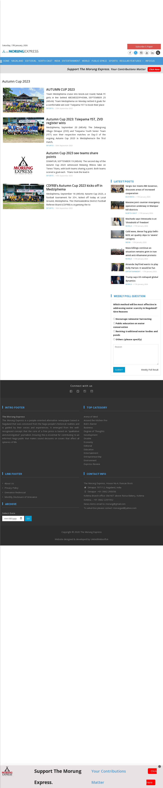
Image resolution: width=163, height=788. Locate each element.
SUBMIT (119, 369)
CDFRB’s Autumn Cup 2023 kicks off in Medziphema (74, 187)
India (57, 61)
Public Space (99, 61)
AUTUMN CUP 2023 (60, 89)
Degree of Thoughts (94, 431)
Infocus (150, 61)
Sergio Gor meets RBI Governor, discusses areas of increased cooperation (142, 190)
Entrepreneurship (92, 456)
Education (89, 449)
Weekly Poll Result (149, 370)
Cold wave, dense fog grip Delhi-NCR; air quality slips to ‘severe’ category (142, 235)
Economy (88, 442)
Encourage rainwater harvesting (132, 318)
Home (6, 61)
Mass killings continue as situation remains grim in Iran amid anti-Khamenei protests (141, 251)
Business (130, 197)
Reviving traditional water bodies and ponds (135, 333)
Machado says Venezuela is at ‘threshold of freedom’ (141, 220)
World (86, 61)
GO (28, 518)
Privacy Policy (11, 487)
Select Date (8, 513)
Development (91, 434)
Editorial (31, 61)
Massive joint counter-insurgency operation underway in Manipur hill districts (143, 206)
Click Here (154, 69)
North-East (45, 61)
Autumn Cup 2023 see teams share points (72, 155)
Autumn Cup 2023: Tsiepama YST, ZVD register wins (74, 121)
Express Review (92, 463)
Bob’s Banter (90, 423)
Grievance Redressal (15, 492)
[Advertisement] (81, 20)
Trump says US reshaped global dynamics (142, 279)
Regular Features (132, 61)
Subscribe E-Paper (144, 46)
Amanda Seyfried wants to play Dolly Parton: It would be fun (142, 266)
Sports (113, 61)
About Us (9, 483)
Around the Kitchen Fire (95, 420)
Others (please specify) (127, 339)
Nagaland (17, 61)
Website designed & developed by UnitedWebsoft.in (81, 539)
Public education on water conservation (129, 325)
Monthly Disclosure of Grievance (21, 496)
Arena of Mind (91, 416)
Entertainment (71, 61)
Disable (87, 438)
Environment (90, 460)
